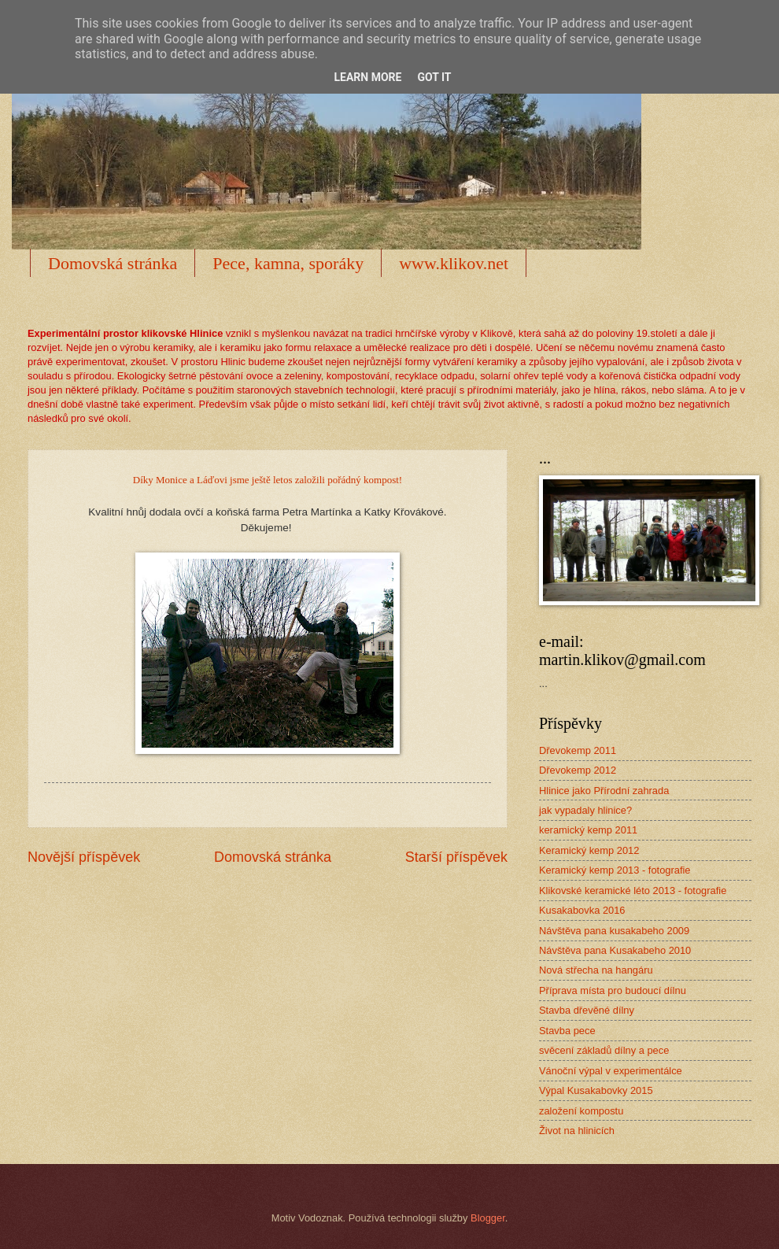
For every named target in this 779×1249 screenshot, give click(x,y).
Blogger (488, 1218)
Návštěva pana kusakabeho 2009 (614, 931)
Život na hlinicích (577, 1130)
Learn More (367, 77)
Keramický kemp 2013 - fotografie (615, 870)
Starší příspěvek (456, 857)
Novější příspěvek (84, 857)
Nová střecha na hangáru (596, 970)
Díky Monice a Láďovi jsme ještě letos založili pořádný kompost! (267, 480)
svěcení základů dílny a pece (604, 1050)
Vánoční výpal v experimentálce (610, 1071)
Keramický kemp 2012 (589, 850)
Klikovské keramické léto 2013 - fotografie (632, 890)
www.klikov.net (453, 263)
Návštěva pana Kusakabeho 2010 (615, 950)
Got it (434, 77)
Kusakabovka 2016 (582, 910)
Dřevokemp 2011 (577, 750)
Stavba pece (567, 1031)
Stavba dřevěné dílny (586, 1010)
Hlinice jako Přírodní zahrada (604, 790)
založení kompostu (581, 1111)
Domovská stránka (112, 263)
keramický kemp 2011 (588, 830)
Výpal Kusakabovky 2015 (596, 1090)
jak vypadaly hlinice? (585, 810)
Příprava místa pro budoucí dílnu (612, 990)
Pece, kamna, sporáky (288, 263)
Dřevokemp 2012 (577, 770)
